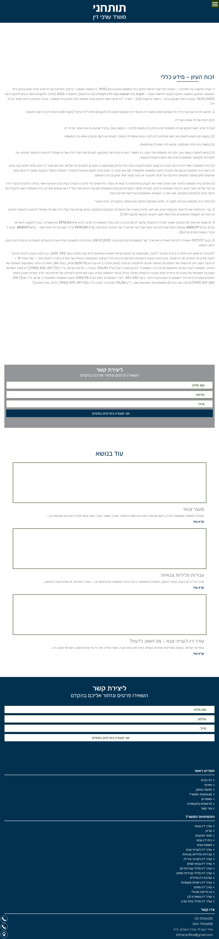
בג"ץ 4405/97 (196, 227)
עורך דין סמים (203, 889)
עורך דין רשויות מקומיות (196, 884)
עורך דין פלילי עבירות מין (196, 870)
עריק (208, 832)
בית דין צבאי (204, 842)
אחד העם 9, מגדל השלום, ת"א (193, 931)
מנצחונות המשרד (200, 796)
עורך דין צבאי (203, 828)
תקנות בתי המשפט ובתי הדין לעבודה (120, 94)
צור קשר (206, 810)
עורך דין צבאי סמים (199, 865)
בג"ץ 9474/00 (85, 227)
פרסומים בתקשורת (199, 805)
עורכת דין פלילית (201, 879)
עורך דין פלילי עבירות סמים (194, 875)
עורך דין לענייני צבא (199, 851)
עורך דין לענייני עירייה (198, 861)
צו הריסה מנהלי (201, 893)
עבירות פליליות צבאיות (197, 856)
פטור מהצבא (203, 837)
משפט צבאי (204, 846)
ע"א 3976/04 (67, 222)
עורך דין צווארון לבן (199, 898)
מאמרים (206, 801)
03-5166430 (204, 920)
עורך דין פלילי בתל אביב (196, 903)
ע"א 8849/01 (26, 227)
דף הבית (206, 782)
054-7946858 (203, 926)
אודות (208, 786)
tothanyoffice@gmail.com (194, 936)
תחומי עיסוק (204, 791)
